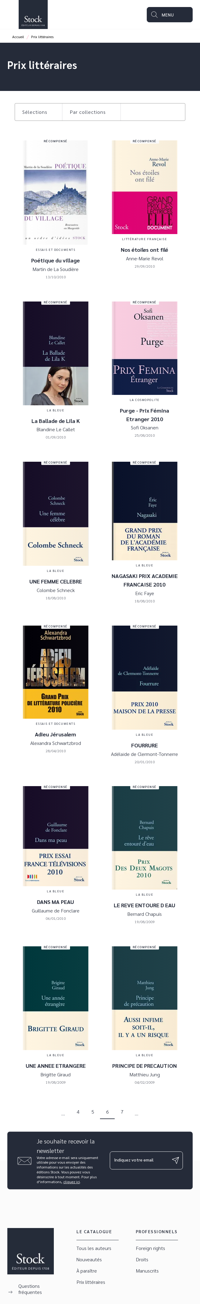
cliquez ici (71, 1181)
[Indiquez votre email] (139, 1160)
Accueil (18, 36)
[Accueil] (33, 14)
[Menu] (170, 14)
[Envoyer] (175, 1160)
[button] (38, 112)
